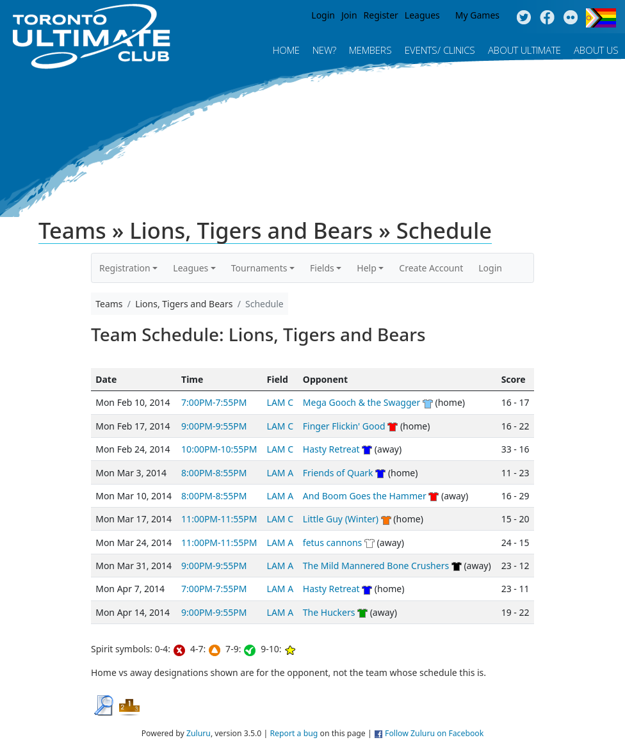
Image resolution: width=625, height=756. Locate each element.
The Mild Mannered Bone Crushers (376, 565)
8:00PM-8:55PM (214, 473)
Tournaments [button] (259, 268)
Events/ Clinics (440, 50)
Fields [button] (322, 268)
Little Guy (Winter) (340, 519)
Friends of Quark (338, 473)
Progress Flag (601, 18)
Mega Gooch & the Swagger (361, 402)
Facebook (547, 18)
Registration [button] (124, 268)
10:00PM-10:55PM (219, 449)
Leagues (422, 15)
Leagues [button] (190, 268)
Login (323, 15)
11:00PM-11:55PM (219, 519)
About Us (596, 50)
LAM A (280, 473)
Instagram (571, 18)
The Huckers (329, 612)
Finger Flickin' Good (344, 426)
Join (349, 15)
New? (324, 50)
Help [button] (367, 268)
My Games (477, 15)
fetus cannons (332, 542)
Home (286, 50)
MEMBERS (370, 50)
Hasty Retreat (331, 449)
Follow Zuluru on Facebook (434, 733)
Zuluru (198, 733)
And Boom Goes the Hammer (364, 496)
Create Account (431, 268)
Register (381, 15)
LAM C (280, 402)
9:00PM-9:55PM (214, 426)
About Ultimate (524, 50)
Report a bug (294, 733)
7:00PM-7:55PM (214, 402)
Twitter (523, 18)
